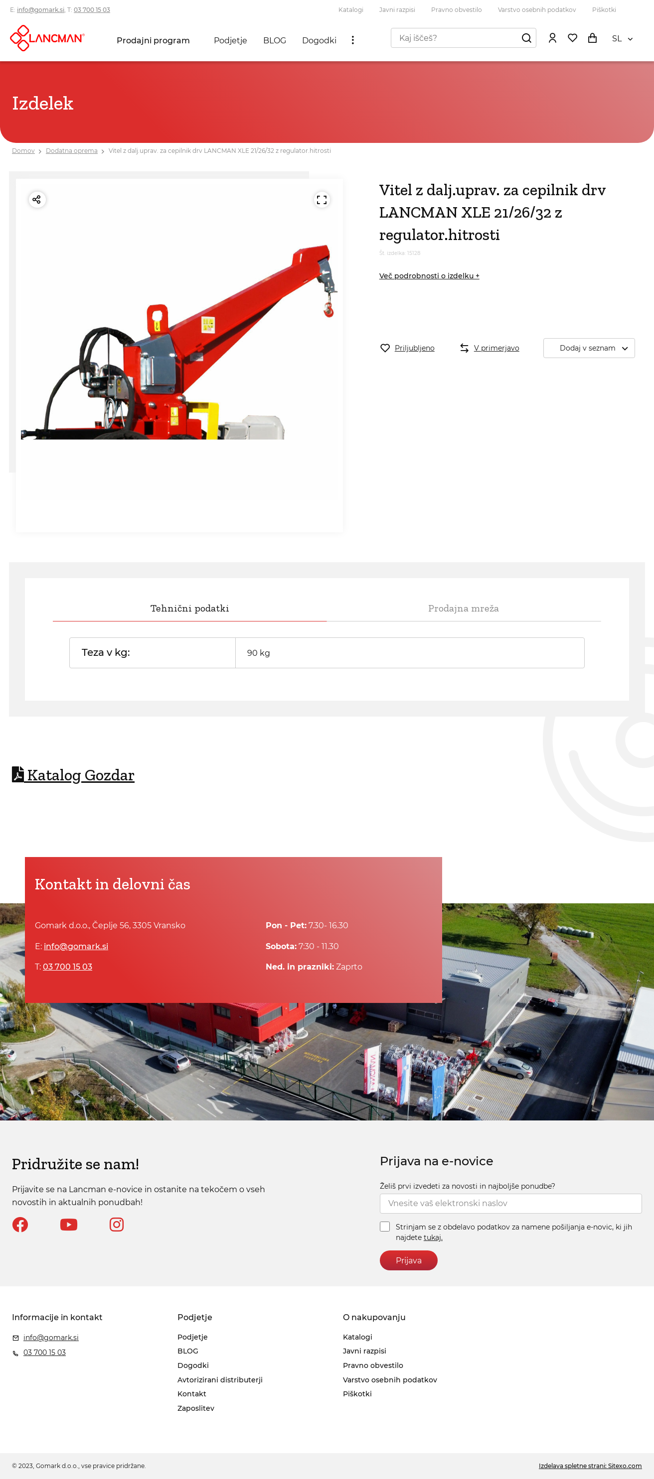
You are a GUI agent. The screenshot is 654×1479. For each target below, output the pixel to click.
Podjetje (230, 40)
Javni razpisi (397, 9)
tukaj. (433, 1237)
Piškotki (604, 9)
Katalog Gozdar (73, 774)
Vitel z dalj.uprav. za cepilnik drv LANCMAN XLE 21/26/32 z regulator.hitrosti (220, 150)
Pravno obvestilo (456, 9)
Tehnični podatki (190, 608)
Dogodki (319, 40)
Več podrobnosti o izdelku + (429, 275)
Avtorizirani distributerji (220, 1379)
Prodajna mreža (463, 608)
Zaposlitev (195, 1408)
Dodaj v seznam (597, 348)
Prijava (409, 1260)
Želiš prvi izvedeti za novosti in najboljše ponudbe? (467, 1186)
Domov (23, 150)
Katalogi (350, 9)
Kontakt (191, 1393)
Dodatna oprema (72, 150)
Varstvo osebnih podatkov (537, 9)
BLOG (274, 40)
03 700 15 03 (92, 9)
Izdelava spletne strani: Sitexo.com (590, 1466)
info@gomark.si (40, 9)
